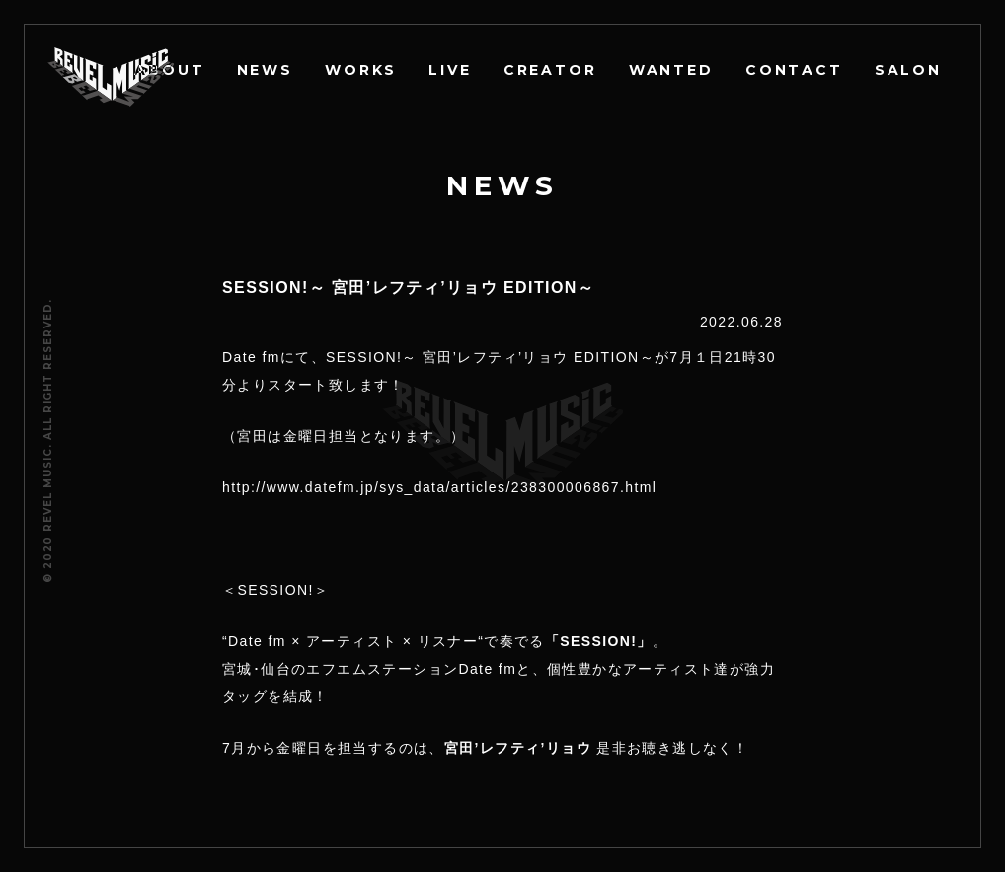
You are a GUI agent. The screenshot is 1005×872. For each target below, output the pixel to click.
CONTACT (794, 70)
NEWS (267, 70)
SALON (908, 70)
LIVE (451, 70)
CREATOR (551, 70)
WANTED (672, 70)
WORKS (363, 70)
